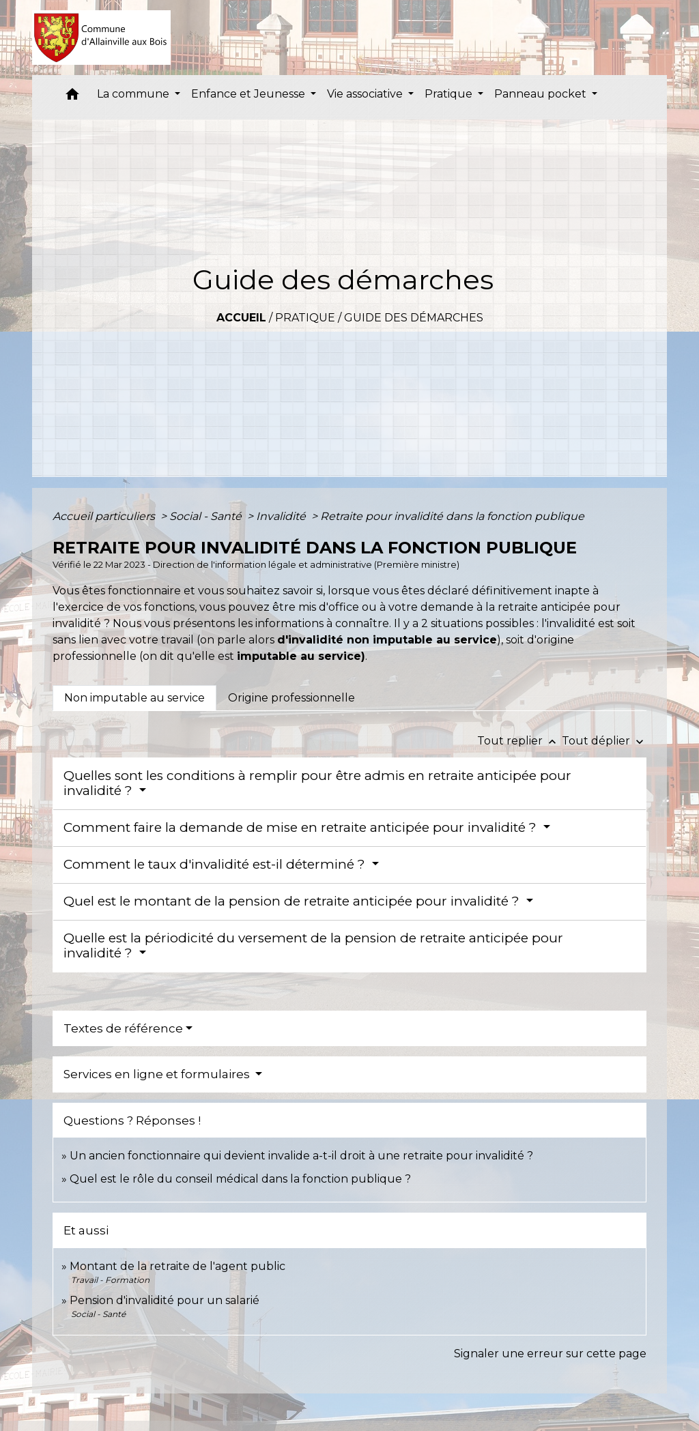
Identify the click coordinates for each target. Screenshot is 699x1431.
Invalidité (282, 516)
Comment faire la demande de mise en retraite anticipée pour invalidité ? (301, 827)
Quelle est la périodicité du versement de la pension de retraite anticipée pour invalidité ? (313, 946)
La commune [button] (134, 93)
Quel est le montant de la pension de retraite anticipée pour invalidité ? (293, 901)
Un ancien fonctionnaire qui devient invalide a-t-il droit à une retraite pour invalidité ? (301, 1155)
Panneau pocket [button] (541, 93)
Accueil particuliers (105, 516)
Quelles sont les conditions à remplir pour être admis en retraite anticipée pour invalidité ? (317, 783)
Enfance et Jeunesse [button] (249, 93)
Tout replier (519, 740)
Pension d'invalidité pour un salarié (164, 1300)
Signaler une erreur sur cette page (550, 1353)
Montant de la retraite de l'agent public (177, 1266)
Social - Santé (206, 516)
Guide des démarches (413, 317)
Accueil (241, 317)
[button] (72, 97)
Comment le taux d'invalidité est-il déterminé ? (216, 864)
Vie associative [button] (366, 93)
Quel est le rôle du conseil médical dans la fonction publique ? (240, 1178)
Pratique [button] (450, 93)
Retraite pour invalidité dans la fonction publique (452, 516)
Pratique (305, 317)
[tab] (134, 698)
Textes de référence (123, 1028)
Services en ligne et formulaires (158, 1074)
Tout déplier (604, 740)
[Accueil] (101, 37)
